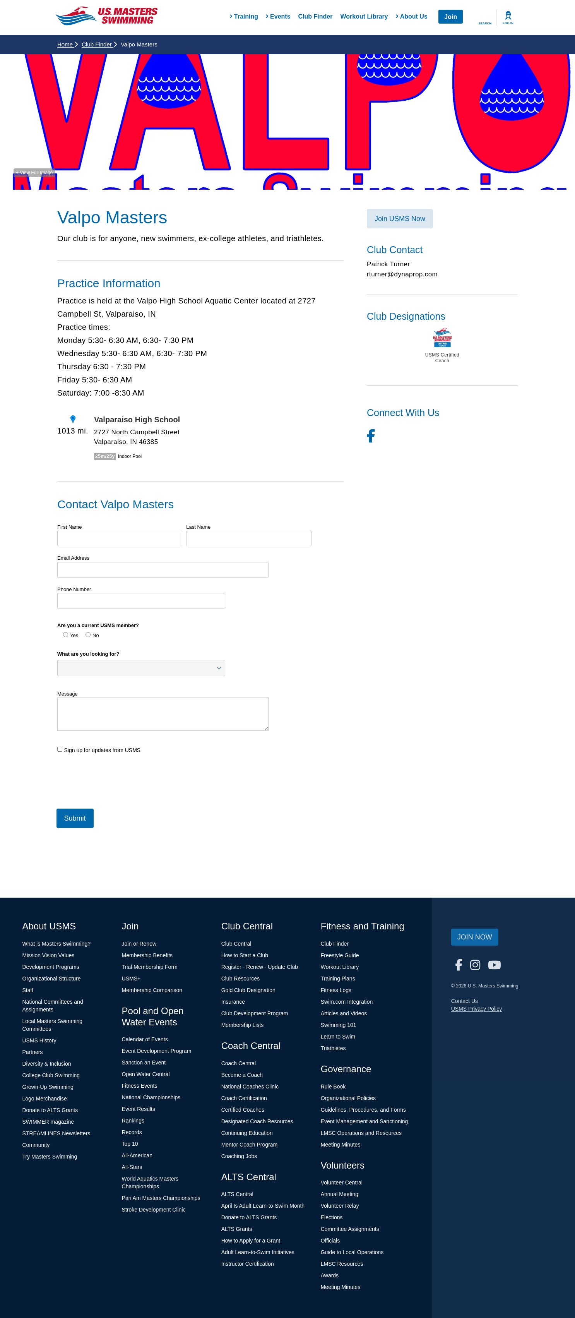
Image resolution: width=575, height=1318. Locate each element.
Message (67, 694)
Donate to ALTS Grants (50, 1110)
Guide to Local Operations (352, 1252)
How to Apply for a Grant (251, 1240)
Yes (70, 635)
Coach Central (238, 1063)
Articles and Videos (344, 1013)
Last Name (198, 527)
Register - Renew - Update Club (259, 967)
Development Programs (50, 967)
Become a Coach (242, 1075)
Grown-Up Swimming (48, 1087)
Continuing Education (247, 1133)
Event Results (138, 1109)
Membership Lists (242, 1025)
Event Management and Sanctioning (364, 1121)
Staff (28, 990)
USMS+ (131, 978)
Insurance (233, 1002)
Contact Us (464, 1001)
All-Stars (132, 1167)
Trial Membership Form (150, 967)
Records (132, 1132)
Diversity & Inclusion (46, 1064)
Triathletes (333, 1048)
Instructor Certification (247, 1264)
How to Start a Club (244, 955)
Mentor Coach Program (249, 1144)
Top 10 (130, 1144)
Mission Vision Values (48, 955)
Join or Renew (139, 944)
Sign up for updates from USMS (98, 750)
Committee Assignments (350, 1229)
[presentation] (116, 778)
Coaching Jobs (239, 1156)
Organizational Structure (51, 978)
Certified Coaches (242, 1110)
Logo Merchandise (44, 1098)
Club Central (236, 944)
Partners (32, 1052)
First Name (69, 527)
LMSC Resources (342, 1264)
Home (67, 44)
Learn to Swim (338, 1036)
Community (36, 1145)
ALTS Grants (236, 1229)
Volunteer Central (342, 1182)
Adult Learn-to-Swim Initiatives (257, 1252)
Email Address (73, 558)
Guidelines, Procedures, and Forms (363, 1110)
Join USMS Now (400, 219)
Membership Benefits (147, 955)
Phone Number (74, 589)
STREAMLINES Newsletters (56, 1133)
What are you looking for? (88, 654)
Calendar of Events (145, 1039)
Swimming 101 (338, 1025)
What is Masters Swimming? (56, 944)
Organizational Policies (348, 1098)
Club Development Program (254, 1013)
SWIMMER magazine (48, 1122)
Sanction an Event (144, 1062)
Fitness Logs (336, 990)
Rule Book (333, 1086)
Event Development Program (157, 1051)
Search (484, 23)
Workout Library (364, 16)
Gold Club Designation (248, 990)
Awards (330, 1275)
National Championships (151, 1097)
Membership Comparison (152, 990)
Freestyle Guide (340, 955)
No (92, 635)
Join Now (474, 937)
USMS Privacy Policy (476, 1009)
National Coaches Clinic (250, 1086)
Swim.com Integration (347, 1002)
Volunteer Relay (340, 1206)
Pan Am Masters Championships (161, 1198)
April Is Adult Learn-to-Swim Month (263, 1206)
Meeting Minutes (341, 1144)
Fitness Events (139, 1086)
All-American (137, 1155)
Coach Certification (244, 1098)
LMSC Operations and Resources (361, 1133)
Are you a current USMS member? (98, 625)
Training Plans (338, 978)
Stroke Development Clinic (154, 1210)
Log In (508, 23)
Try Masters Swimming (49, 1156)
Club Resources (240, 978)
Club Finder (315, 16)
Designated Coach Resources (257, 1121)
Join (450, 17)
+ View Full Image (34, 172)
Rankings (133, 1120)
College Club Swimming (51, 1075)
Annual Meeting (339, 1194)
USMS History (39, 1040)
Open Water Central (146, 1074)
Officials (330, 1240)
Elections (332, 1217)
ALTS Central (237, 1194)
